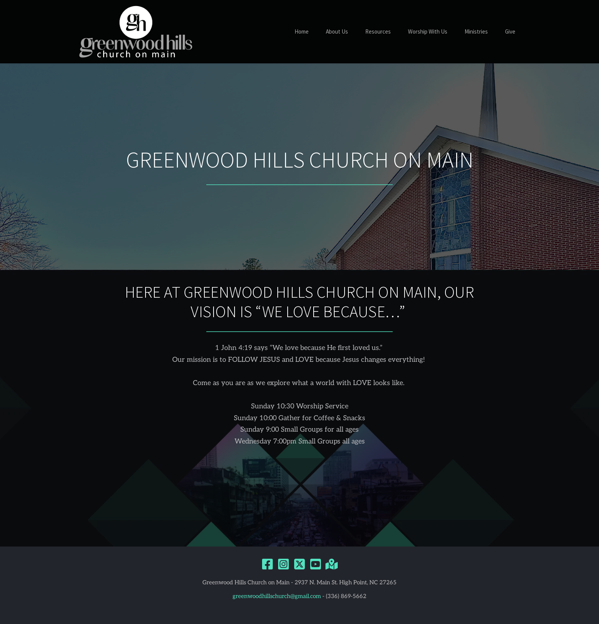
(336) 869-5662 (346, 596)
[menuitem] (302, 31)
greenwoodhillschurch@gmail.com (277, 596)
